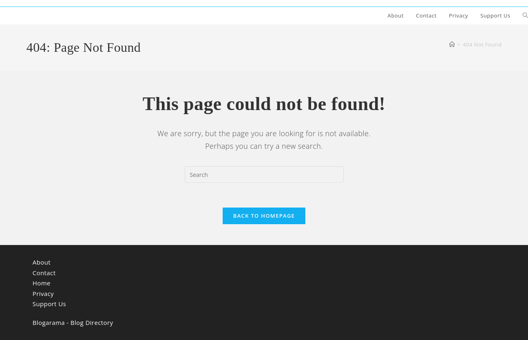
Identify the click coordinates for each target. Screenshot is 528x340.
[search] (264, 174)
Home (42, 283)
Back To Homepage (264, 215)
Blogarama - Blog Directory (73, 322)
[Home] (452, 44)
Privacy (43, 293)
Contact (44, 273)
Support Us (49, 304)
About (42, 262)
